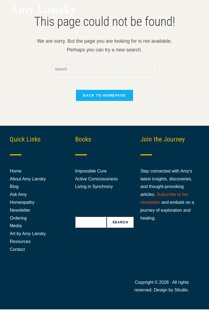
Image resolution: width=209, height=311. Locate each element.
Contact (17, 250)
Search (120, 224)
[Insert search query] (104, 69)
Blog (14, 188)
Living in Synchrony (94, 188)
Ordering (18, 219)
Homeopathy (22, 204)
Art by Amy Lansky (28, 235)
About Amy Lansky (28, 180)
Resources (20, 243)
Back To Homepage (104, 97)
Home (15, 172)
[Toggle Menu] (200, 7)
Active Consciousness (96, 180)
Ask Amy (18, 196)
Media (16, 227)
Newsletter (20, 211)
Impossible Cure (91, 172)
